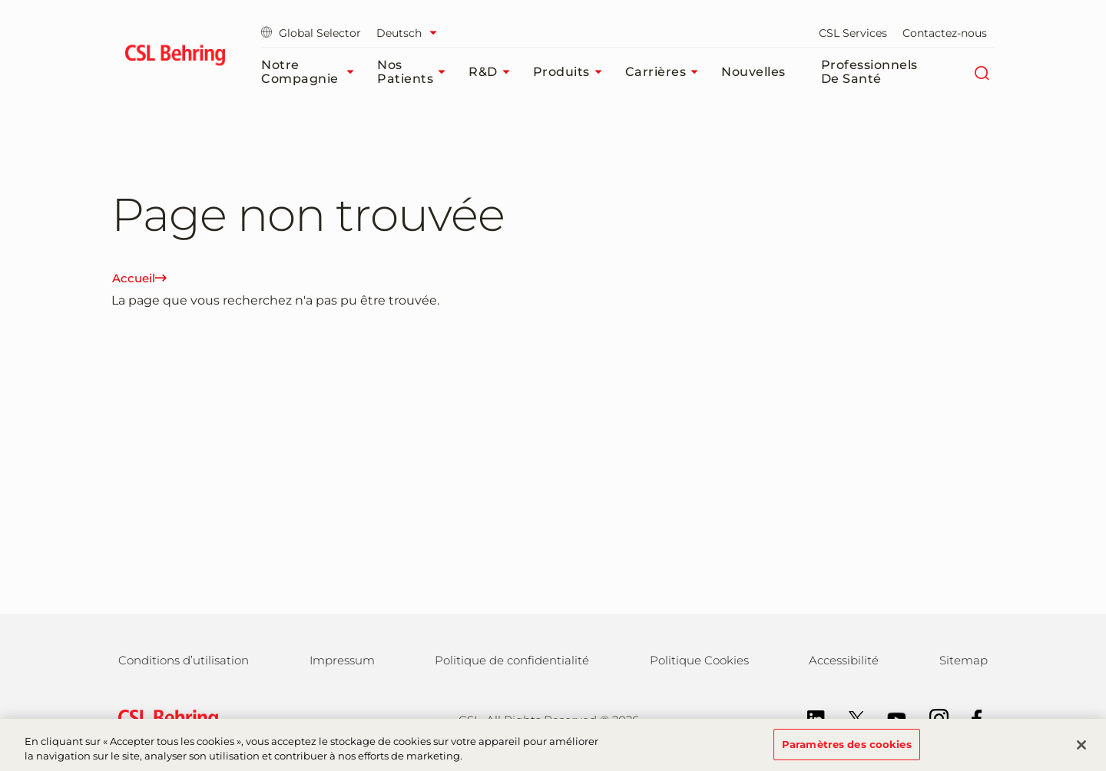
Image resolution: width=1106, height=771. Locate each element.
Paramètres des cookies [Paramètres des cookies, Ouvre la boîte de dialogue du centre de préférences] (847, 752)
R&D (493, 72)
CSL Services (853, 33)
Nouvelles (753, 71)
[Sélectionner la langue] (410, 33)
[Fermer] (1081, 752)
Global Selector (311, 33)
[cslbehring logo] (174, 57)
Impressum (342, 660)
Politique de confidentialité (512, 660)
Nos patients (415, 72)
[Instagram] (931, 717)
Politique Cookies (699, 660)
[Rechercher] (981, 72)
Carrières (666, 72)
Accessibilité (844, 660)
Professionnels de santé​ (869, 72)
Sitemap (963, 660)
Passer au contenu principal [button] (0, 0)
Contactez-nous (944, 33)
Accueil (139, 278)
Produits (571, 72)
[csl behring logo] (164, 718)
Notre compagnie (311, 72)
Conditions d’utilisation (183, 660)
